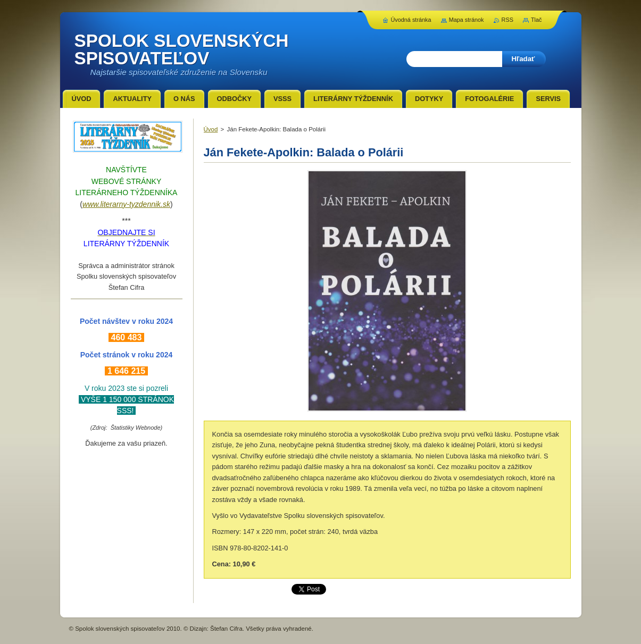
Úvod (211, 129)
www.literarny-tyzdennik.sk (126, 204)
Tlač (536, 19)
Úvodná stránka (410, 19)
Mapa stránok (466, 19)
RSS (507, 19)
